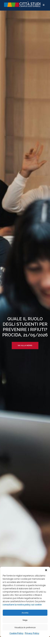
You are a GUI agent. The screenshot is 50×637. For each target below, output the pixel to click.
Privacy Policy (32, 633)
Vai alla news (25, 345)
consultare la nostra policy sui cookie (22, 604)
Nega (25, 620)
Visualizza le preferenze (25, 627)
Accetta (25, 613)
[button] (46, 570)
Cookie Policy (16, 633)
